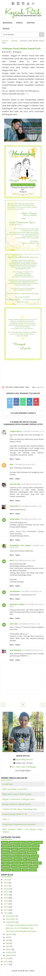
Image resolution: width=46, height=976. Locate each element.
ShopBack (33, 866)
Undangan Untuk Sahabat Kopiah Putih (22, 925)
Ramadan (5, 866)
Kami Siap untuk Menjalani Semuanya (21, 931)
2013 (6, 958)
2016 (6, 907)
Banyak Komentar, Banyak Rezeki (16, 804)
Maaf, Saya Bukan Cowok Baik (14, 789)
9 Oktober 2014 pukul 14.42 (29, 624)
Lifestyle (17, 860)
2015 (6, 910)
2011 (6, 964)
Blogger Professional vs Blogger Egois (18, 799)
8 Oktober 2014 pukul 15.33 (30, 519)
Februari (9, 952)
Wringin (32, 870)
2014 (6, 913)
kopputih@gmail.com (24, 759)
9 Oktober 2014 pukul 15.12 (32, 650)
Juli (7, 937)
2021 (6, 891)
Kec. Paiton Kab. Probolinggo (24, 766)
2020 (6, 894)
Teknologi (6, 870)
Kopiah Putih (17, 970)
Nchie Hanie (14, 519)
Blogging (18, 52)
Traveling (16, 870)
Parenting (16, 863)
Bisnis (29, 842)
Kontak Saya (7, 784)
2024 (6, 882)
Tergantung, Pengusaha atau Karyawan (18, 824)
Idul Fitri (34, 849)
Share (16, 402)
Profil (19, 23)
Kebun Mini (32, 853)
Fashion (35, 846)
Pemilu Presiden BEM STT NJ (14, 814)
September (11, 922)
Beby (11, 465)
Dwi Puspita (15, 506)
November (11, 919)
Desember (11, 916)
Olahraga (33, 860)
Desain (16, 846)
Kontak (31, 23)
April (8, 946)
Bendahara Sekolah (17, 842)
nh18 (12, 561)
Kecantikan (6, 856)
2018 (6, 901)
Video (25, 870)
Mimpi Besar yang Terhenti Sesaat (16, 794)
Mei (8, 943)
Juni (7, 940)
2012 (6, 961)
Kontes (27, 856)
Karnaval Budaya (18, 853)
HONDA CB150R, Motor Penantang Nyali (19, 809)
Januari (9, 955)
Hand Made (24, 849)
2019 (6, 898)
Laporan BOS (7, 860)
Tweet (9, 403)
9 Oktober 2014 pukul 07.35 (31, 591)
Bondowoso (7, 846)
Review (14, 866)
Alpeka (4, 842)
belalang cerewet (17, 604)
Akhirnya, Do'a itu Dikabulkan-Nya (19, 928)
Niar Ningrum (15, 650)
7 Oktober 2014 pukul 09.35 (24, 465)
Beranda (7, 23)
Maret (9, 949)
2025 (6, 879)
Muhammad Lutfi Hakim (20, 545)
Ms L (25, 860)
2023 (6, 885)
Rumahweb (23, 866)
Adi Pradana (15, 591)
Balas (12, 459)
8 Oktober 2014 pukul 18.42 (24, 561)
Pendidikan (27, 863)
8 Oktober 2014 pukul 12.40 (30, 506)
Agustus (9, 934)
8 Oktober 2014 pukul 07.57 (31, 484)
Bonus (6, 29)
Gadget (15, 849)
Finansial (5, 849)
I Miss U (5, 819)
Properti (37, 863)
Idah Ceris (14, 624)
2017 (6, 904)
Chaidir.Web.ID (16, 431)
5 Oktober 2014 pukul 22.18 (32, 431)
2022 (6, 888)
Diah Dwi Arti (15, 484)
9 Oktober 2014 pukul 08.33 (27, 605)
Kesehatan (17, 856)
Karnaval (5, 853)
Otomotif (6, 863)
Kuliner (35, 856)
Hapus (17, 459)
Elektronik (25, 846)
